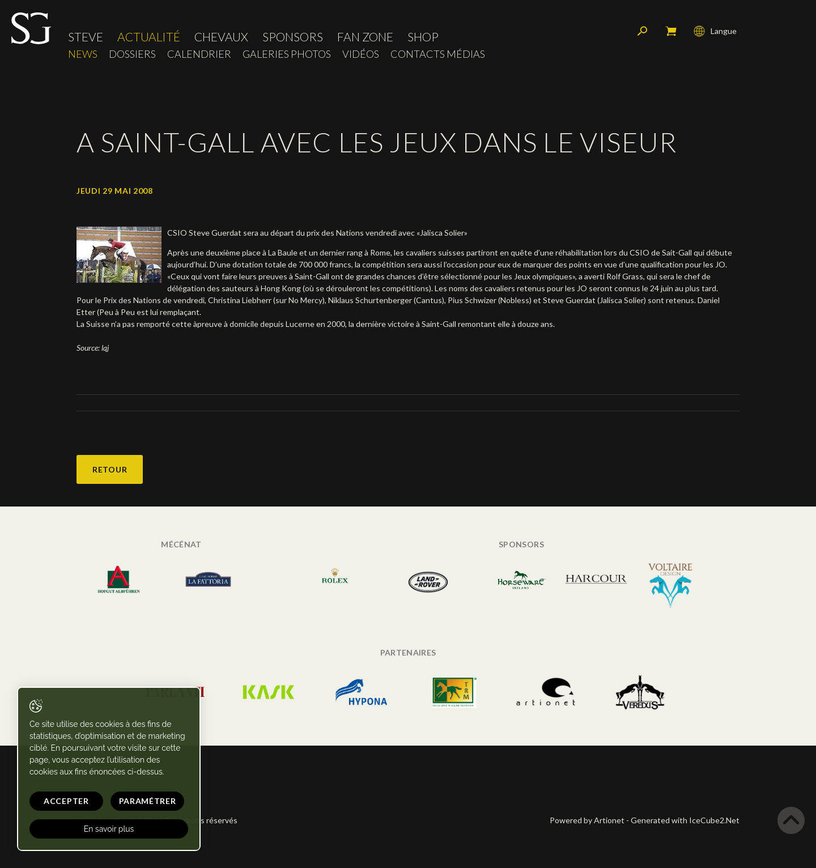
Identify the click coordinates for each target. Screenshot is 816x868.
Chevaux (221, 36)
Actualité (148, 36)
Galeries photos (287, 54)
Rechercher (642, 31)
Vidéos (360, 54)
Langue (715, 31)
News (82, 54)
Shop (423, 36)
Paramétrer (147, 801)
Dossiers (132, 54)
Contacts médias (437, 54)
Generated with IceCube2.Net (685, 820)
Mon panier (671, 31)
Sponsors (292, 36)
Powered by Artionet (587, 820)
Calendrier (199, 54)
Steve (85, 36)
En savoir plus (109, 828)
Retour (109, 469)
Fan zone (365, 36)
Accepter (66, 801)
